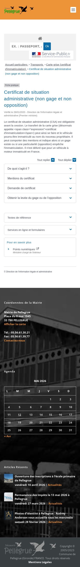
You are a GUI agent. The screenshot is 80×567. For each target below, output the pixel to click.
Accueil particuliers (16, 64)
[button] (40, 168)
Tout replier (45, 160)
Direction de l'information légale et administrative (29, 271)
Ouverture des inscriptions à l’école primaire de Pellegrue (45, 478)
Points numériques (26, 249)
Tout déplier (67, 160)
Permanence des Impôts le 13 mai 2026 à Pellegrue (42, 497)
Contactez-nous (14, 340)
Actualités (55, 485)
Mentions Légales (40, 562)
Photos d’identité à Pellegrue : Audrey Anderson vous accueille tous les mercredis (44, 515)
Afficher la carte (15, 324)
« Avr (7, 436)
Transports (37, 64)
